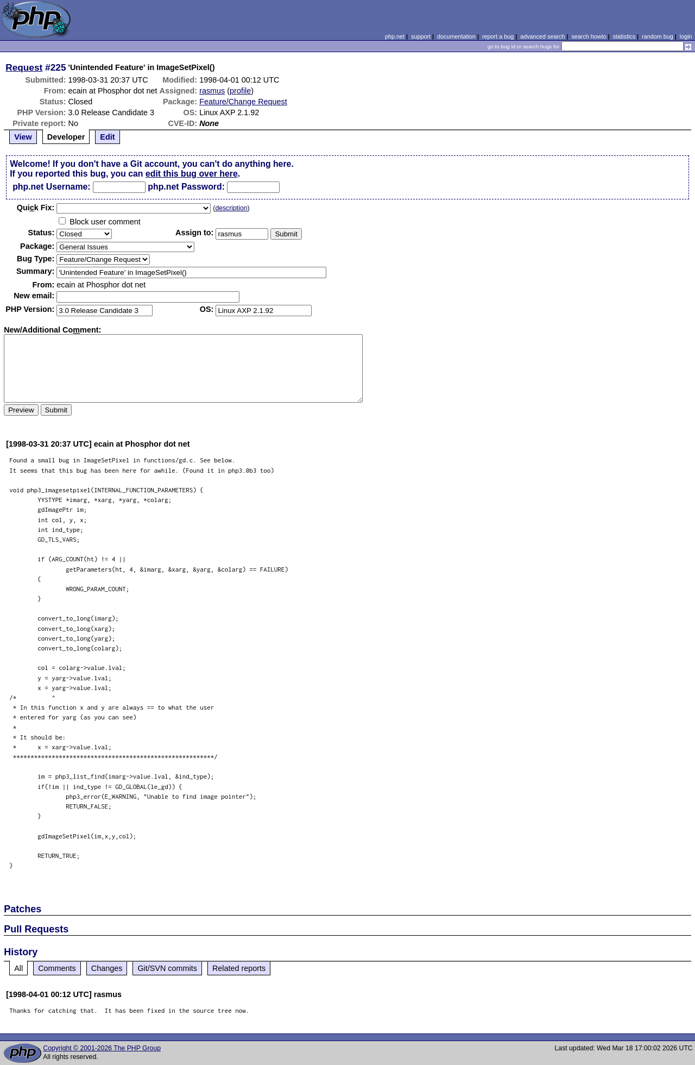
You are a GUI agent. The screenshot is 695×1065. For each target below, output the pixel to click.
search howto (588, 36)
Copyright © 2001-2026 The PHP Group (102, 1048)
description (231, 208)
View (23, 137)
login (686, 36)
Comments (57, 968)
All (18, 968)
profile (240, 90)
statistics (624, 36)
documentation (456, 36)
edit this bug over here (192, 173)
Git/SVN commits (167, 968)
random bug (657, 36)
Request (23, 67)
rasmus (212, 90)
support (421, 36)
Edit (107, 137)
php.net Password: (186, 186)
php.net (395, 36)
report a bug (498, 36)
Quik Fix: (36, 207)
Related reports (239, 968)
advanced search (542, 36)
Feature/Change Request (243, 101)
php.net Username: (51, 186)
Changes (107, 968)
